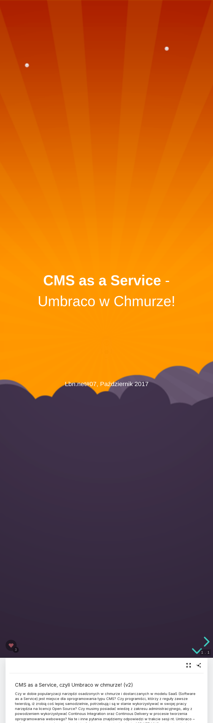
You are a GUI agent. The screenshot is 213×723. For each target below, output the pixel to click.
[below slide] (197, 653)
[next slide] (206, 642)
